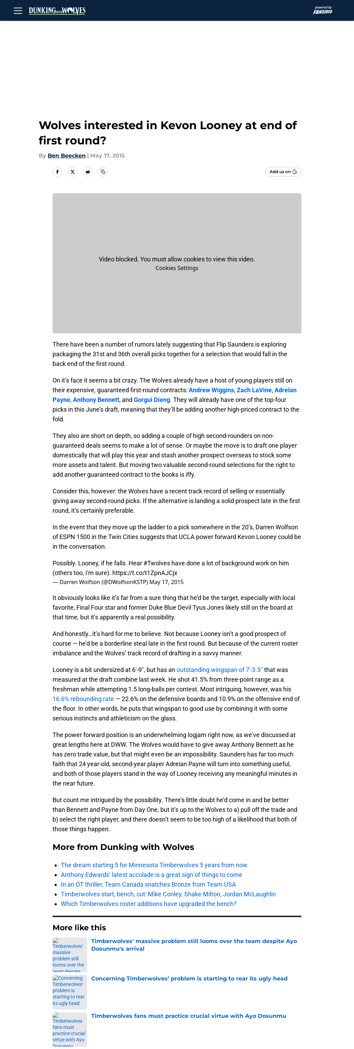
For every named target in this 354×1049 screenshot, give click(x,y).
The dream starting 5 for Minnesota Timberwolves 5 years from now (154, 865)
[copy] (103, 172)
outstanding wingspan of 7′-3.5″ (220, 669)
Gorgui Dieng (152, 399)
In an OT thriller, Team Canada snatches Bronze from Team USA (148, 884)
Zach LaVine (254, 390)
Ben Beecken (67, 155)
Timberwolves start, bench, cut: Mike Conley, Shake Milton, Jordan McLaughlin (168, 894)
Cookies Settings (177, 268)
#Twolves (156, 563)
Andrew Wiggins (211, 390)
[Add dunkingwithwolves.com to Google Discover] (283, 172)
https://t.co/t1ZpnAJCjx (144, 572)
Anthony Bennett (96, 399)
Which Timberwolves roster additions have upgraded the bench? (149, 903)
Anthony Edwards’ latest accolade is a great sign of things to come (151, 874)
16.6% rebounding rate (83, 698)
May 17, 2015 (166, 582)
